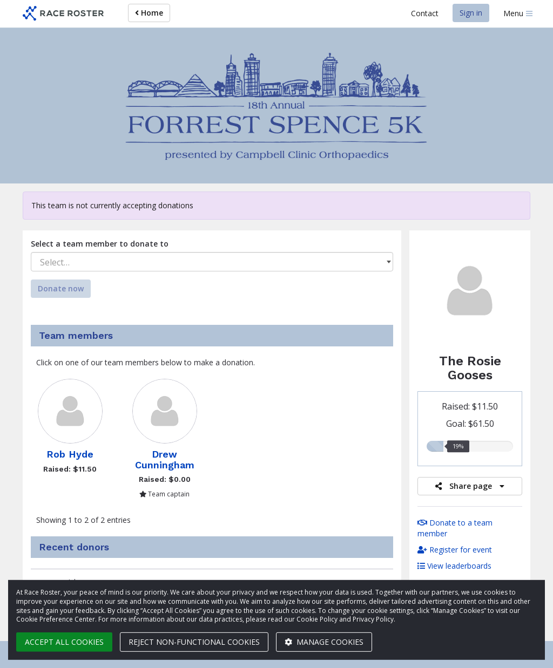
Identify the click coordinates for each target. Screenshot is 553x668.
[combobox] (212, 261)
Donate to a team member (455, 528)
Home (149, 13)
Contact (425, 13)
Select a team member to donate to (99, 243)
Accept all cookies (64, 642)
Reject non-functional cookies (194, 642)
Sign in (471, 13)
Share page (469, 486)
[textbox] (212, 262)
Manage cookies (324, 642)
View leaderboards (454, 566)
